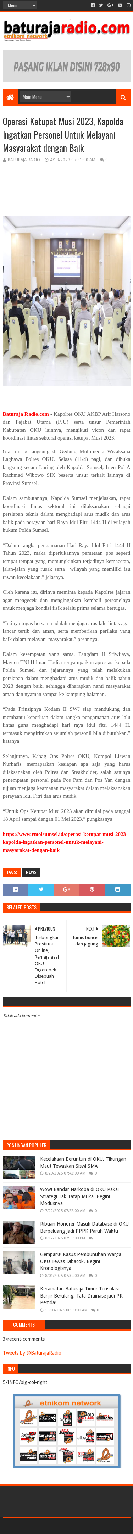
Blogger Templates (96, 1525)
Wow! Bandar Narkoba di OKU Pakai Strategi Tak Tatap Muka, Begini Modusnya (79, 1196)
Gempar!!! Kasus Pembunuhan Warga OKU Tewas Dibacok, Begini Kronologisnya (80, 1261)
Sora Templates (56, 1525)
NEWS (31, 872)
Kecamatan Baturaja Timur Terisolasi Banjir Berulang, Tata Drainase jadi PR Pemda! (81, 1295)
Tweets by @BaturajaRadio (32, 1353)
